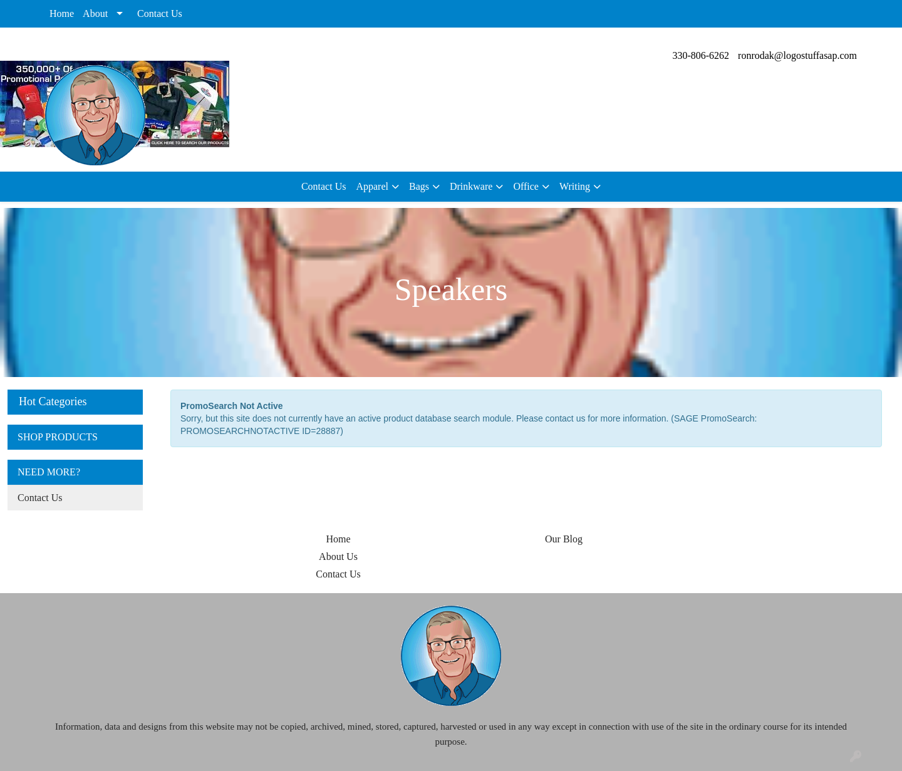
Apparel (372, 186)
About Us (338, 556)
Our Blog (564, 539)
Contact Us (159, 13)
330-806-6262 (700, 55)
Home (61, 13)
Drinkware (471, 186)
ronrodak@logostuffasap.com (797, 55)
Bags (419, 186)
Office (526, 186)
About (95, 13)
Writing (574, 186)
